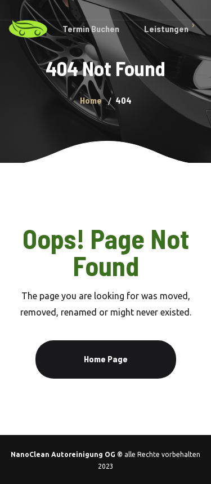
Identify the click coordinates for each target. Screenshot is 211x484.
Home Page (106, 358)
